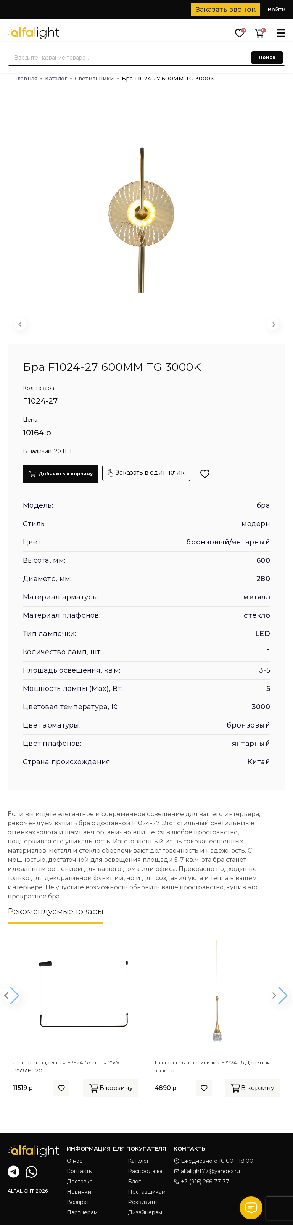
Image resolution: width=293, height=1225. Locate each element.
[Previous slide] (20, 324)
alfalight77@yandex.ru (207, 1171)
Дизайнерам (145, 1212)
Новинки (79, 1191)
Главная (28, 78)
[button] (122, 325)
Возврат (78, 1202)
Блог (134, 1181)
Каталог (58, 78)
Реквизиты (143, 1202)
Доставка (80, 1181)
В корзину (111, 1088)
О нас (74, 1160)
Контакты (80, 1171)
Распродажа (145, 1171)
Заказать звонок (226, 9)
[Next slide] (273, 324)
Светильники (97, 78)
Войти (276, 9)
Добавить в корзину (61, 474)
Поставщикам (147, 1191)
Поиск (267, 57)
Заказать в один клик (146, 473)
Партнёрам (82, 1212)
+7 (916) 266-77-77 (201, 1181)
